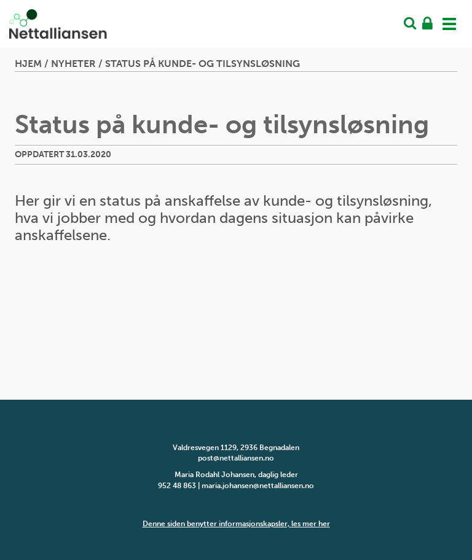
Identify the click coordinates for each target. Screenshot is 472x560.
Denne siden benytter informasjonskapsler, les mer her (236, 523)
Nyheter (73, 63)
